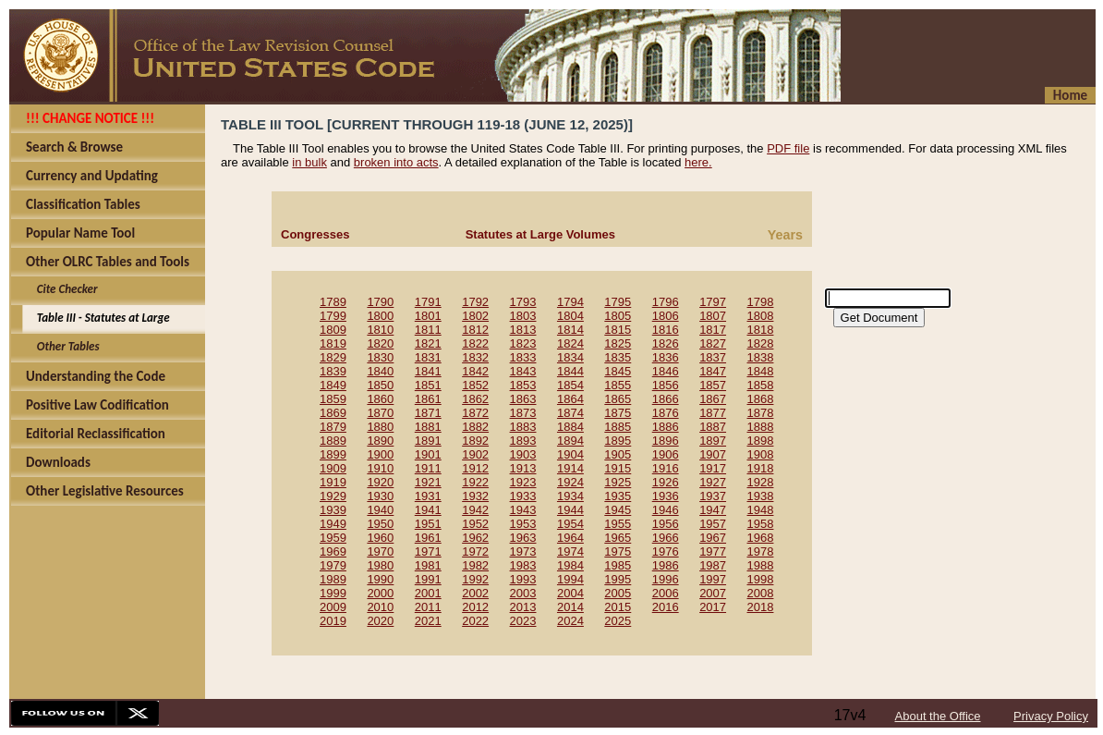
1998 (760, 579)
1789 (333, 302)
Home (1070, 95)
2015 (617, 607)
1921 (428, 482)
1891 (428, 440)
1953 (523, 524)
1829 (333, 357)
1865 (617, 399)
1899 (333, 454)
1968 (760, 538)
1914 (570, 468)
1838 (760, 357)
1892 (475, 440)
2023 (523, 621)
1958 (760, 524)
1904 (570, 454)
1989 (333, 579)
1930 (380, 496)
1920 (380, 482)
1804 (570, 316)
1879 (333, 427)
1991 (428, 579)
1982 (475, 565)
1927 (712, 482)
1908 (760, 454)
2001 (428, 593)
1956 (665, 524)
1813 (523, 330)
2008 (760, 593)
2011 (428, 607)
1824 (570, 343)
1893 (523, 440)
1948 (760, 510)
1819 (333, 343)
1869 (333, 413)
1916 (665, 468)
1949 (333, 524)
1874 (570, 413)
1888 (760, 427)
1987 (712, 565)
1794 (570, 302)
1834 (570, 357)
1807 (712, 316)
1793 (523, 302)
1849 (333, 385)
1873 (523, 413)
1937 (712, 496)
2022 (475, 621)
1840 (380, 371)
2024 (570, 621)
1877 (712, 413)
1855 (617, 385)
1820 (380, 343)
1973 (523, 551)
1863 (523, 399)
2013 (523, 607)
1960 (380, 538)
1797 (712, 302)
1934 (570, 496)
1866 (665, 399)
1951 (428, 524)
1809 (333, 330)
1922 (475, 482)
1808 (760, 316)
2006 (665, 593)
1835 (617, 357)
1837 (712, 357)
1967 (712, 538)
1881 (428, 427)
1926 (665, 482)
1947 (712, 510)
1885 (617, 427)
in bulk (309, 162)
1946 (665, 510)
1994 (570, 579)
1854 (570, 385)
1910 (380, 468)
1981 (428, 565)
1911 (428, 468)
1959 (333, 538)
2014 (570, 607)
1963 (523, 538)
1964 (570, 538)
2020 (380, 621)
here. (698, 162)
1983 (523, 565)
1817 (712, 330)
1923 (523, 482)
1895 (617, 440)
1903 (523, 454)
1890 (380, 440)
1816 (665, 330)
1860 (380, 399)
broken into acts (396, 162)
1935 (617, 496)
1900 (380, 454)
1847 (712, 371)
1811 (428, 330)
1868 (760, 399)
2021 (428, 621)
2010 (380, 607)
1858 (760, 385)
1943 (523, 510)
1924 (570, 482)
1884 (570, 427)
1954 (570, 524)
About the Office (938, 716)
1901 (428, 454)
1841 (428, 371)
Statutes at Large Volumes (540, 234)
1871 (428, 413)
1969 (333, 551)
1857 (712, 385)
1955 (617, 524)
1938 (760, 496)
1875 (617, 413)
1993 (523, 579)
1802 (475, 316)
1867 (712, 399)
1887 (712, 427)
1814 (570, 330)
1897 (712, 440)
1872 (475, 413)
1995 (617, 579)
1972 (475, 551)
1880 (380, 427)
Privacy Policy (1050, 716)
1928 (760, 482)
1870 (380, 413)
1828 (760, 343)
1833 (523, 357)
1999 (333, 593)
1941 (428, 510)
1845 (617, 371)
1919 (333, 482)
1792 (475, 302)
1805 (617, 316)
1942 (475, 510)
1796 (665, 302)
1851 (428, 385)
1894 (570, 440)
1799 (333, 316)
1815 (617, 330)
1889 (333, 440)
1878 (760, 413)
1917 (712, 468)
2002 (475, 593)
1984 (570, 565)
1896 (665, 440)
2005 (617, 593)
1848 (760, 371)
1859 (333, 399)
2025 (617, 621)
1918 (760, 468)
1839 (333, 371)
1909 (333, 468)
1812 (475, 330)
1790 (380, 302)
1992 (475, 579)
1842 (475, 371)
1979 (333, 565)
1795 (617, 302)
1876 (665, 413)
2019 (333, 621)
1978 (760, 551)
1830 (380, 357)
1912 (475, 468)
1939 (333, 510)
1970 (380, 551)
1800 (380, 316)
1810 (380, 330)
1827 (712, 343)
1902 (475, 454)
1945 (617, 510)
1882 (475, 427)
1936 (665, 496)
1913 (523, 468)
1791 (428, 302)
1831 (428, 357)
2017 (712, 607)
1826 (665, 343)
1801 (428, 316)
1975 (617, 551)
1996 (665, 579)
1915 (617, 468)
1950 (380, 524)
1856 (665, 385)
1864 (570, 399)
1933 (523, 496)
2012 (475, 607)
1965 (617, 538)
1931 (428, 496)
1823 (523, 343)
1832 (475, 357)
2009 (333, 607)
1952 (475, 524)
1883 (523, 427)
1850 (380, 385)
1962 (475, 538)
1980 (380, 565)
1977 (712, 551)
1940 (380, 510)
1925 (617, 482)
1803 (523, 316)
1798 (760, 302)
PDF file (788, 148)
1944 (570, 510)
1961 (428, 538)
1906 (665, 454)
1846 (665, 371)
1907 (712, 454)
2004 (570, 593)
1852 (475, 385)
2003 (523, 593)
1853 (523, 385)
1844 (570, 371)
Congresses (315, 234)
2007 (712, 593)
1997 (712, 579)
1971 (428, 551)
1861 (428, 399)
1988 (760, 565)
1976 (665, 551)
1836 (665, 357)
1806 (665, 316)
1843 (523, 371)
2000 (380, 593)
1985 (617, 565)
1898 (760, 440)
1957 (712, 524)
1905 (617, 454)
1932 (475, 496)
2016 (665, 607)
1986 (665, 565)
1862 (475, 399)
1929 (333, 496)
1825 (617, 343)
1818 (760, 330)
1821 (428, 343)
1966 (665, 538)
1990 (380, 579)
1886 (665, 427)
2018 (760, 607)
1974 (570, 551)
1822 (475, 343)
